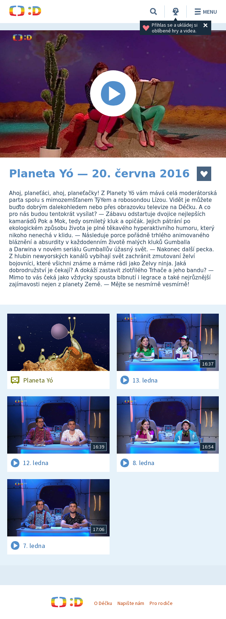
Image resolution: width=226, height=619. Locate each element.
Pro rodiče (161, 603)
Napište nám (131, 603)
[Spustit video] (113, 94)
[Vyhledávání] (153, 11)
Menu (204, 11)
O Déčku (103, 603)
